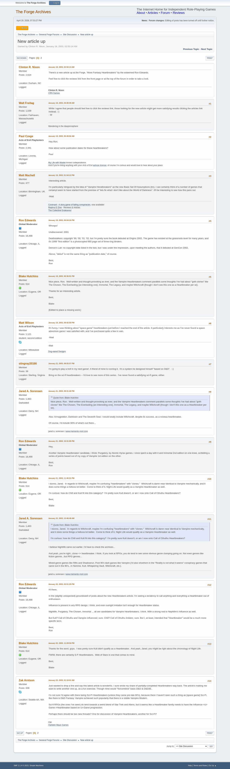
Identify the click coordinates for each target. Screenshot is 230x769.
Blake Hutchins (28, 276)
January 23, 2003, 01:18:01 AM (61, 680)
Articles (153, 12)
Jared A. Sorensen (30, 391)
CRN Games (54, 93)
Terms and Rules (200, 765)
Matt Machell (27, 175)
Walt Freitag (26, 103)
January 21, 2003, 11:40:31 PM (61, 478)
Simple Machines (36, 765)
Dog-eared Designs (57, 351)
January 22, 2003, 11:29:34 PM (61, 643)
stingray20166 (28, 363)
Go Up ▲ (212, 765)
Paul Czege (26, 136)
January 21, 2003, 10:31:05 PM (61, 441)
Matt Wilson (26, 322)
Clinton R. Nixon (29, 67)
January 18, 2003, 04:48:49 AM (61, 103)
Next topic (206, 49)
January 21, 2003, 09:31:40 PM (61, 391)
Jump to (170, 746)
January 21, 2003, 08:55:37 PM (61, 363)
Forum (165, 12)
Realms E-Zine (55, 207)
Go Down (21, 58)
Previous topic (191, 49)
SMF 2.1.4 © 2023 (21, 765)
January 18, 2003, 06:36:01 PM (61, 276)
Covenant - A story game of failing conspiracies (69, 205)
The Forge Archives (33, 11)
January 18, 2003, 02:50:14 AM (61, 67)
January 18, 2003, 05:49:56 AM (61, 136)
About (141, 12)
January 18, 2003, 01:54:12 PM (61, 175)
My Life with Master (57, 162)
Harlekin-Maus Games (58, 725)
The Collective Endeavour (59, 210)
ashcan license (99, 165)
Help (190, 765)
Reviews (179, 12)
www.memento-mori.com (77, 431)
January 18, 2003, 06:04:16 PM (61, 220)
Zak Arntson (26, 680)
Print (210, 58)
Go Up (20, 733)
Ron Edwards (27, 220)
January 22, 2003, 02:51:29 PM (61, 584)
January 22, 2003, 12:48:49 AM (61, 518)
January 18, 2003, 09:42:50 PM (61, 323)
